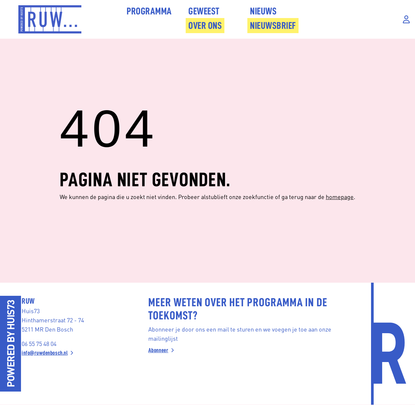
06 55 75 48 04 (39, 343)
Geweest (203, 11)
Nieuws (263, 11)
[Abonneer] (244, 350)
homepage (340, 196)
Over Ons (205, 25)
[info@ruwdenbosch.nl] (70, 352)
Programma (149, 11)
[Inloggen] (406, 19)
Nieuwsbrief (273, 25)
